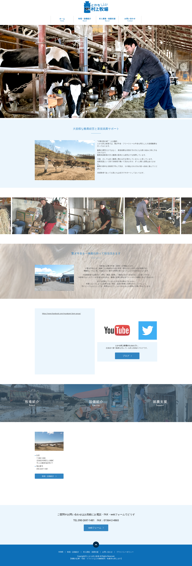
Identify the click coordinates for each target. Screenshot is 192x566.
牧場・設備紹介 (85, 20)
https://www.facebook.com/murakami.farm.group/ (61, 314)
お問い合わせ (130, 20)
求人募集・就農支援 (107, 20)
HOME (62, 20)
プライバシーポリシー (125, 552)
